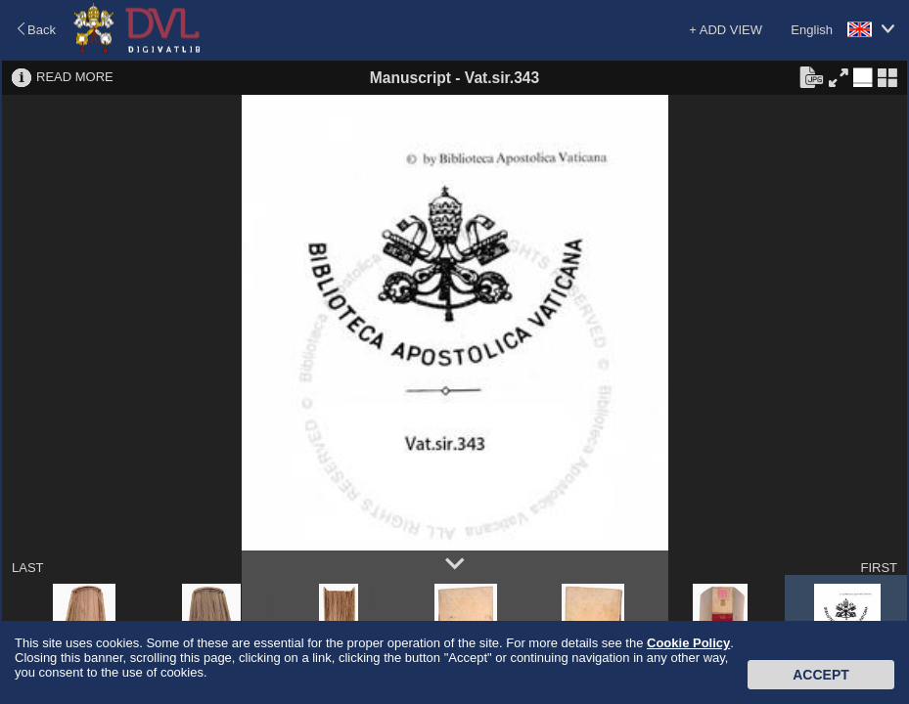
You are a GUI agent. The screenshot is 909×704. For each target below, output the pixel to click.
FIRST (878, 567)
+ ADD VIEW (725, 29)
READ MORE (75, 76)
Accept (821, 674)
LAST (28, 567)
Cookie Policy (688, 643)
